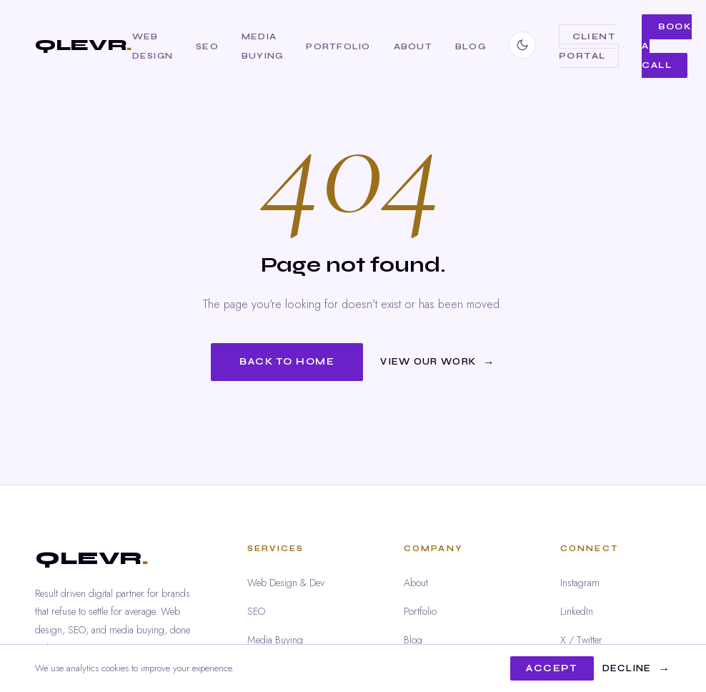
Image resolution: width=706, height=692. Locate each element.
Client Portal (587, 46)
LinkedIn (576, 611)
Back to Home (286, 361)
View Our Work (428, 361)
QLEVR (83, 44)
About (413, 46)
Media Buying (275, 640)
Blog (470, 46)
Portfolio (338, 46)
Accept (551, 668)
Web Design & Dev (285, 582)
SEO (207, 46)
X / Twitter (581, 640)
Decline (627, 668)
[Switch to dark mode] (522, 45)
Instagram (580, 582)
